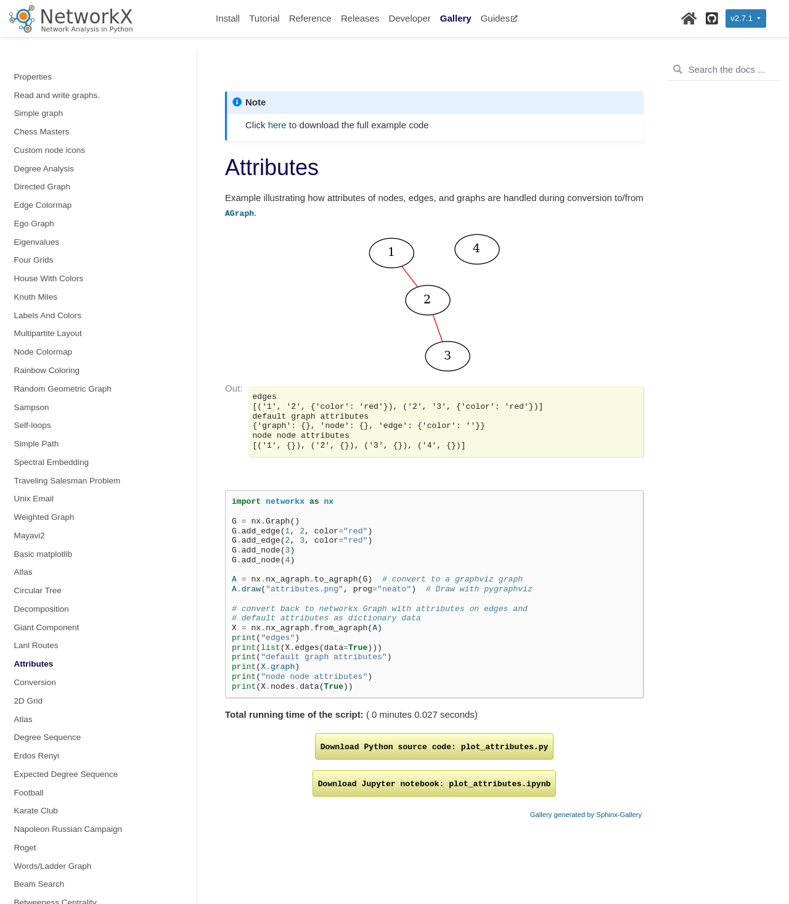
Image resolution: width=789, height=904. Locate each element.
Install (228, 18)
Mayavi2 (29, 150)
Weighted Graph (44, 132)
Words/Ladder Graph (53, 481)
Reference (310, 18)
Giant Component (47, 242)
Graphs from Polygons (55, 829)
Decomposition (41, 224)
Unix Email (34, 113)
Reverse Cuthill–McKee (57, 664)
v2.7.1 (742, 18)
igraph (26, 737)
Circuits (28, 554)
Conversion (35, 297)
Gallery (456, 18)
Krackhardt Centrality (53, 628)
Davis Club (34, 573)
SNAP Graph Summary (57, 683)
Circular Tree (38, 205)
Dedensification (42, 591)
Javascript (33, 720)
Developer (409, 18)
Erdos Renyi (37, 371)
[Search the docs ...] (723, 70)
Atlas (23, 187)
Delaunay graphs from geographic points (89, 756)
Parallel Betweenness (54, 646)
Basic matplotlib (43, 169)
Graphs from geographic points (71, 811)
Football (29, 408)
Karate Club (36, 425)
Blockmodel (35, 536)
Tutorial (264, 18)
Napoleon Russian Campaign (68, 444)
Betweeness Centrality (55, 517)
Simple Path (36, 59)
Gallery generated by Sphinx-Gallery (586, 814)
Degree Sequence (47, 352)
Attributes (34, 279)
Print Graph (35, 866)
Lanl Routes (36, 260)
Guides (499, 18)
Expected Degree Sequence (66, 389)
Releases (360, 18)
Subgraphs (34, 701)
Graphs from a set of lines (62, 774)
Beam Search (39, 499)
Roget (25, 462)
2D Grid (28, 316)
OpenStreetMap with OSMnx (67, 793)
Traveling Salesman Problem (67, 96)
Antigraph (32, 848)
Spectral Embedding (51, 77)
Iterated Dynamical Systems (66, 609)
